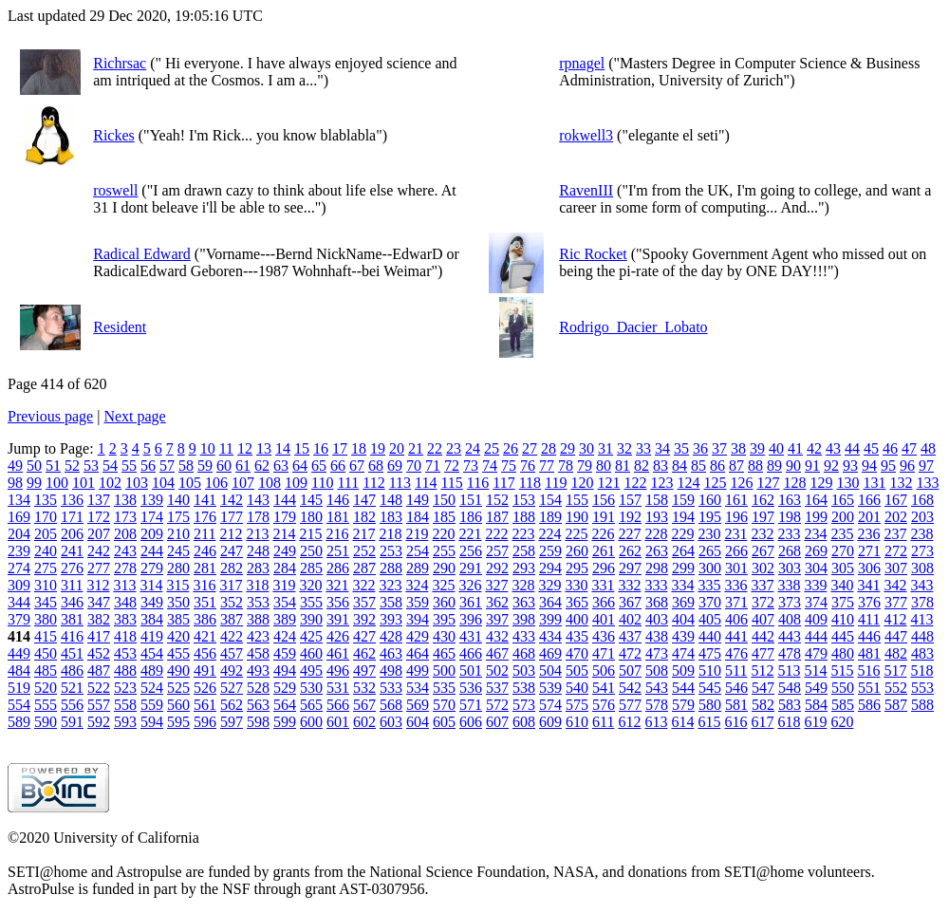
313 (124, 585)
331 (602, 585)
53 (91, 465)
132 (900, 483)
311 (72, 585)
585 (842, 705)
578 (656, 705)
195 (709, 517)
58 (186, 465)
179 (284, 517)
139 (151, 500)
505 (577, 670)
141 (205, 500)
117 (503, 483)
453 (125, 653)
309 (19, 585)
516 (868, 670)
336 (735, 585)
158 (656, 500)
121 (608, 483)
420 (178, 636)
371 (736, 602)
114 (426, 483)
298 (656, 568)
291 (470, 568)
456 (205, 653)
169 (19, 517)
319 (283, 585)
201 (869, 517)
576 (603, 705)
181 (337, 517)
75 (508, 465)
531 (337, 688)
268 (789, 551)
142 (231, 500)
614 (682, 722)
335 (709, 585)
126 (741, 483)
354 (284, 602)
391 (337, 619)
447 (895, 636)
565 (311, 705)
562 (231, 705)
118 (530, 483)
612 (629, 722)
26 (510, 448)
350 (178, 602)
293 (523, 568)
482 (895, 653)
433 (523, 636)
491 (205, 670)
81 (622, 465)
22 (434, 448)
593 (125, 722)
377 (895, 602)
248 (258, 551)
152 (497, 500)
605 (444, 722)
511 (736, 670)
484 (19, 670)
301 (736, 568)
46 (890, 448)
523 (125, 688)
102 (110, 483)
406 (736, 619)
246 (205, 551)
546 (736, 688)
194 (683, 517)
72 (451, 465)
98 (15, 483)
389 (284, 619)
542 (630, 688)
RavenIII (586, 190)
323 (390, 585)
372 (763, 602)
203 (922, 517)
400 (577, 619)
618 (788, 722)
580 (709, 705)
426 (337, 636)
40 (776, 448)
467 (497, 653)
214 (283, 534)
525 (178, 688)
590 (45, 722)
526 (205, 688)
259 (550, 551)
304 (816, 568)
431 (470, 636)
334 (682, 585)
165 (842, 500)
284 (284, 568)
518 (921, 670)
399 (550, 619)
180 (311, 517)
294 (550, 568)
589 (19, 722)
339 (815, 585)
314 (151, 585)
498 (391, 670)
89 (774, 465)
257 (497, 551)
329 (549, 585)
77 (546, 465)
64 (299, 465)
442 (763, 636)
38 (738, 448)
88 (755, 465)
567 (364, 705)
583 (789, 705)
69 (394, 465)
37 (719, 448)
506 (603, 670)
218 (390, 534)
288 (391, 568)
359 (417, 602)
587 (895, 705)
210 (178, 534)
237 (895, 534)
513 (788, 670)
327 (496, 585)
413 (921, 619)
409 (816, 619)
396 (470, 619)
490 (178, 670)
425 (311, 636)
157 (630, 500)
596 (205, 722)
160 (709, 500)
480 (842, 653)
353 (258, 602)
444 (816, 636)
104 (163, 483)
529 (284, 688)
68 (375, 465)
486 (72, 670)
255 (444, 551)
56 (148, 465)
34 (662, 448)
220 (443, 534)
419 (151, 636)
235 (841, 534)
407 (763, 619)
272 (895, 551)
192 (630, 517)
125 (714, 483)
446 (869, 636)
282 (231, 568)
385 (178, 619)
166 (869, 500)
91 (812, 465)
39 (757, 448)
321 (337, 585)
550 (842, 688)
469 (550, 653)
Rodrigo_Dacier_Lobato (633, 327)
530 (311, 688)
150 (444, 500)
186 (470, 517)
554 (19, 705)
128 (794, 483)
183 (391, 517)
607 (497, 722)
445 (842, 636)
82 (641, 465)
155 (577, 500)
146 (337, 500)
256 (470, 551)
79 (584, 465)
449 (19, 653)
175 (178, 517)
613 (655, 722)
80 (603, 465)
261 (603, 551)
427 (364, 636)
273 (922, 551)
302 (763, 568)
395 (444, 619)
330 (576, 585)
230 (709, 534)
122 (634, 483)
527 (231, 688)
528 (258, 688)
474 (683, 653)
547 (763, 688)
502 (497, 670)
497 (364, 670)
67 (356, 465)
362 (497, 602)
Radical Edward (142, 254)
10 (207, 448)
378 (922, 602)
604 (417, 722)
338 (788, 585)
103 (136, 483)
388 (258, 619)
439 (683, 636)
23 (453, 448)
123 (661, 483)
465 (444, 653)
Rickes (114, 135)
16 (320, 448)
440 (709, 636)
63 (280, 465)
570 (444, 705)
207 (98, 534)
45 (871, 448)
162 (763, 500)
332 (629, 585)
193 (656, 517)
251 (337, 551)
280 (178, 568)
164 (816, 500)
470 (577, 653)
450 (45, 653)
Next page (134, 416)
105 (189, 483)
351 (205, 602)
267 (763, 551)
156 (603, 500)
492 (231, 670)
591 (72, 722)
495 (311, 670)
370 (709, 602)
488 (125, 670)
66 (337, 465)
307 (895, 568)
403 (656, 619)
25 (491, 448)
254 (417, 551)
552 (895, 688)
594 (151, 722)
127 (767, 483)
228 (655, 534)
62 (262, 465)
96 (907, 465)
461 (337, 653)
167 (895, 500)
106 (216, 483)
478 (789, 653)
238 (921, 534)
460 (311, 653)
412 (895, 619)
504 (550, 670)
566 (337, 705)
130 (847, 483)
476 (736, 653)
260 (577, 551)
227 (629, 534)
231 (735, 534)
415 (45, 636)
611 (603, 722)
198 (789, 517)
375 (842, 602)
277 (98, 568)
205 (45, 534)
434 (550, 636)
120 (581, 483)
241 (72, 551)
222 (496, 534)
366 (603, 602)
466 (470, 653)
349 (151, 602)
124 (688, 483)
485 (45, 670)
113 (400, 483)
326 (469, 585)
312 (97, 585)
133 (927, 483)
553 (922, 688)
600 (311, 722)
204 (19, 534)
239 (19, 551)
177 (231, 517)
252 (364, 551)
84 (679, 465)
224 (549, 534)
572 (497, 705)
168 (922, 500)
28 (548, 448)
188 (523, 517)
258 (523, 551)
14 (282, 448)
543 (656, 688)
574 (550, 705)
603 (391, 722)
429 (417, 636)
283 (258, 568)
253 (391, 551)
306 (869, 568)
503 (523, 670)
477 (763, 653)
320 (310, 585)
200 (842, 517)
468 (523, 653)
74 (489, 465)
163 (789, 500)
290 (444, 568)
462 (364, 653)
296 (603, 568)
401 (603, 619)
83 (660, 465)
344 (19, 602)
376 (869, 602)
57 (167, 465)
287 (364, 568)
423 (258, 636)
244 (151, 551)
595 (178, 722)
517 (895, 670)
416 (72, 636)
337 (762, 585)
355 (311, 602)
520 (45, 688)
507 (630, 670)
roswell (115, 190)
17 (339, 448)
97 (926, 465)
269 (816, 551)
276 (72, 568)
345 (45, 602)
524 (151, 688)
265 (709, 551)
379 (19, 619)
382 (98, 619)
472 (630, 653)
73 (470, 465)
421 (205, 636)
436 (603, 636)
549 (816, 688)
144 (284, 500)
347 (98, 602)
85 (698, 465)
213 (257, 534)
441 (736, 636)
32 (624, 448)
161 (736, 500)
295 (577, 568)
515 (841, 670)
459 (284, 653)
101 (83, 483)
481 (869, 653)
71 (432, 465)
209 (151, 534)
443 (789, 636)
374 (816, 602)
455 (178, 653)
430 (444, 636)
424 (284, 636)
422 (231, 636)
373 (789, 602)
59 (205, 465)
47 (909, 448)
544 (683, 688)
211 (204, 534)
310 (45, 585)
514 (815, 670)
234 (815, 534)
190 (577, 517)
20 (396, 448)
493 (258, 670)
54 (110, 465)
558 (125, 705)
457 (231, 653)
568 (391, 705)
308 (922, 568)
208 (125, 534)
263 (656, 551)
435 (577, 636)
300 (709, 568)
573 (523, 705)
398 (523, 619)
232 (762, 534)
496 (337, 670)
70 (413, 465)
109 (296, 483)
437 (630, 636)
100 (57, 483)
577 (630, 705)
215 (310, 534)
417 (98, 636)
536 (470, 688)
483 (922, 653)
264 (683, 551)
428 (391, 636)
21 (415, 448)
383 (125, 619)
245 (178, 551)
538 (523, 688)
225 (576, 534)
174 (151, 517)
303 (789, 568)
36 (700, 448)
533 (391, 688)
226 (602, 534)
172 (98, 517)
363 (523, 602)
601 (337, 722)
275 (45, 568)
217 (363, 534)
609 (550, 722)
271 (869, 551)
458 (258, 653)
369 (683, 602)
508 (656, 670)
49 (15, 465)
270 (842, 551)
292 (497, 568)
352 (231, 602)
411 (869, 619)
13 (263, 448)
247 (231, 551)
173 (125, 517)
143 (258, 500)
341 (868, 585)
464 (417, 653)
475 (709, 653)
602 (364, 722)
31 (605, 448)
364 (550, 602)
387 (231, 619)
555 (45, 705)
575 (577, 705)
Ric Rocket (593, 254)
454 (151, 653)
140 (178, 500)
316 (204, 585)
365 (577, 602)
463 (391, 653)
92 (831, 465)
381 (72, 619)
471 (603, 653)
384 (151, 619)
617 (762, 722)
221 (469, 534)
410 (842, 619)
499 (417, 670)
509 (683, 670)
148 (391, 500)
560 (178, 705)
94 (869, 465)
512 (762, 670)
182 (364, 517)
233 (788, 534)
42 (814, 448)
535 (444, 688)
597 (231, 722)
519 (19, 688)
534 (417, 688)
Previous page (50, 416)
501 (470, 670)
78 (565, 465)
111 (348, 483)
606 (470, 722)
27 (529, 448)
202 (895, 517)
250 (311, 551)
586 (869, 705)
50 (34, 465)
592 (98, 722)
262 (630, 551)
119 (556, 483)
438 (656, 636)
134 (19, 500)
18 (358, 448)
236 (868, 534)
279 (151, 568)
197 (763, 517)
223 (523, 534)
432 (497, 636)
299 (683, 568)
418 (125, 636)
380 (45, 619)
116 (478, 483)
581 (736, 705)
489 (151, 670)
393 (391, 619)
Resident (119, 327)
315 (177, 585)
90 (793, 465)
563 (258, 705)
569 (417, 705)
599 (284, 722)
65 (318, 465)
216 (337, 534)
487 (98, 670)
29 (567, 448)
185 (444, 517)
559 (151, 705)
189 (550, 517)
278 (125, 568)
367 (630, 602)
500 (444, 670)
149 (417, 500)
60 (224, 465)
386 (205, 619)
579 (683, 705)
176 (205, 517)
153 (523, 500)
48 (928, 448)
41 (795, 448)
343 (921, 585)
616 (735, 722)
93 (850, 465)
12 (244, 448)
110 (322, 483)
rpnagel (582, 63)
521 (72, 688)
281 (205, 568)
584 (816, 705)
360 (444, 602)
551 (869, 688)
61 (243, 465)
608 (523, 722)
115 (451, 483)
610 (577, 722)
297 (630, 568)
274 (19, 568)
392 (364, 619)
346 (72, 602)
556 (72, 705)
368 (656, 602)
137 (98, 500)
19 (377, 448)
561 (205, 705)
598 (258, 722)
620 (841, 722)
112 (373, 483)
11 (226, 448)
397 (497, 619)
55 (129, 465)
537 (497, 688)
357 (364, 602)
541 (603, 688)
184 (417, 517)
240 (45, 551)
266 (736, 551)
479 (816, 653)
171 (72, 517)
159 (683, 500)
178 (258, 517)
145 (311, 500)
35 (681, 448)
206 (72, 534)
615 (709, 722)
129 (820, 483)
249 (284, 551)
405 (709, 619)
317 (230, 585)
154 (550, 500)
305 (842, 568)
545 (709, 688)
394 (417, 619)
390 (311, 619)
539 (550, 688)
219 (416, 534)
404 (683, 619)
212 (230, 534)
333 (655, 585)
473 (656, 653)
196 (736, 517)
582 (763, 705)
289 (417, 568)
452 (98, 653)
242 (98, 551)
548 (789, 688)
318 (257, 585)
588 (922, 705)
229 (682, 534)
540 (577, 688)
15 (301, 448)
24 (472, 448)
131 (874, 483)
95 (888, 465)
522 (98, 688)
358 (391, 602)
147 (364, 500)
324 (416, 585)
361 (470, 602)
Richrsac (119, 63)
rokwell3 (586, 135)
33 (643, 448)
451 (72, 653)
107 (243, 483)
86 (717, 465)
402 (630, 619)
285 (311, 568)
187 (497, 517)
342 (895, 585)
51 (53, 465)
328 (523, 585)
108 (269, 483)
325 (443, 585)
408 (789, 619)
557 (98, 705)
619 (815, 722)
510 (709, 670)
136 (72, 500)
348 (125, 602)
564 (284, 705)
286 (337, 568)
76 (527, 465)
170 (45, 517)
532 (364, 688)
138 (125, 500)
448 (922, 636)
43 (833, 448)
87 (736, 465)
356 (337, 602)
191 (603, 517)
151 (470, 500)
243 (125, 551)
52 (72, 465)
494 (284, 670)
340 (841, 585)
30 (586, 448)
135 (45, 500)
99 (34, 483)
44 (852, 448)
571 (470, 705)
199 (816, 517)
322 (363, 585)
